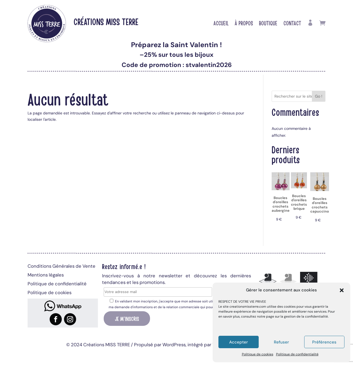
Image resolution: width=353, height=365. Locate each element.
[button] (341, 290)
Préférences (324, 342)
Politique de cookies (257, 354)
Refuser (281, 342)
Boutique (268, 23)
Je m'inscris (127, 318)
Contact (292, 23)
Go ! (318, 96)
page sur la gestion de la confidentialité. (297, 316)
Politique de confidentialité (297, 354)
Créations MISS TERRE (106, 21)
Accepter (238, 342)
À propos (244, 23)
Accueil (221, 23)
